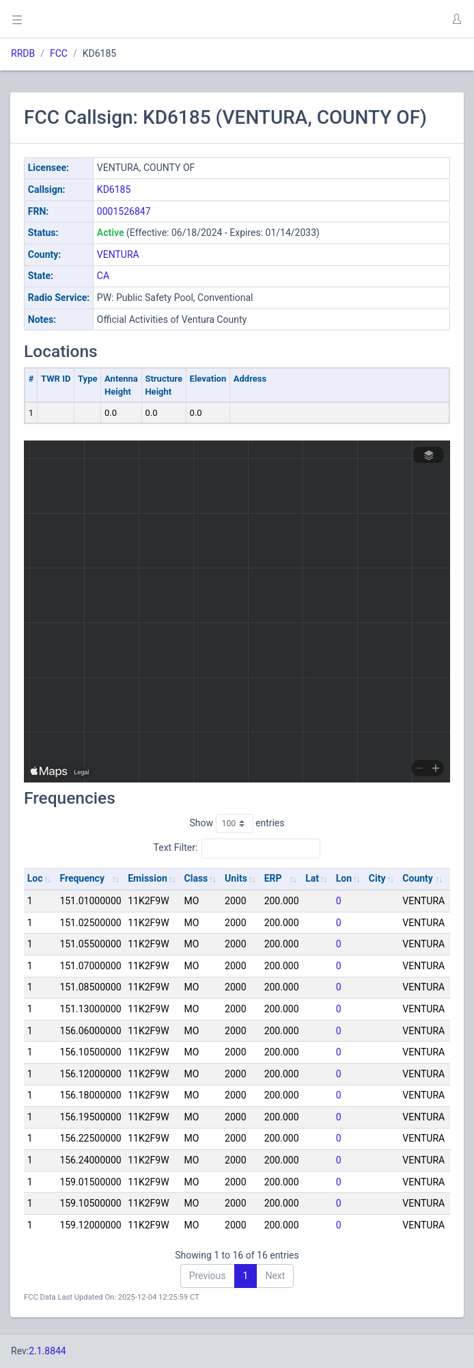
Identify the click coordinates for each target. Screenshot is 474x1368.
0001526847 (124, 211)
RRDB (23, 53)
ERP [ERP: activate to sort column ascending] (273, 878)
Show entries (236, 823)
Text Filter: (237, 848)
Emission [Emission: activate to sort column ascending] (147, 878)
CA (103, 275)
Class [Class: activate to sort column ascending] (196, 878)
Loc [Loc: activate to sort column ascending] (35, 878)
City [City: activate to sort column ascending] (377, 878)
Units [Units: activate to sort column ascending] (236, 878)
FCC (59, 53)
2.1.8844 (47, 1350)
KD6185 (113, 189)
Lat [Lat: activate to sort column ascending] (312, 878)
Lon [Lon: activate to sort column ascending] (344, 878)
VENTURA (118, 254)
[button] (456, 19)
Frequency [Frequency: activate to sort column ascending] (81, 878)
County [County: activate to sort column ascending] (417, 878)
